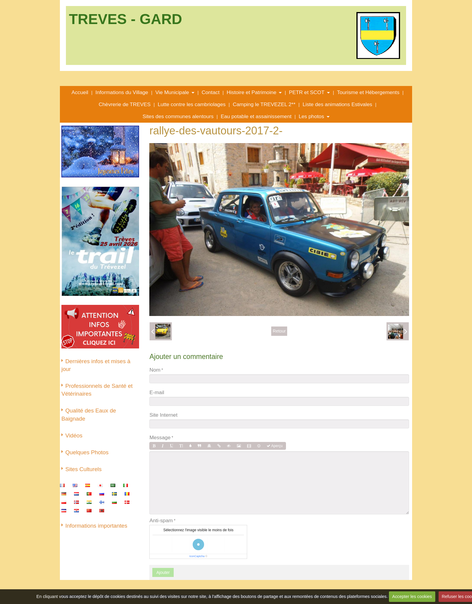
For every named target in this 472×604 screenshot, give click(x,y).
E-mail (156, 392)
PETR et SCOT (306, 92)
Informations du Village (121, 92)
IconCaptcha (197, 556)
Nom (154, 370)
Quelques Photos (87, 452)
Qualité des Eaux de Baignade (88, 414)
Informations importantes (96, 526)
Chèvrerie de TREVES (125, 104)
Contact (211, 92)
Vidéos (73, 435)
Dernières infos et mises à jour (95, 365)
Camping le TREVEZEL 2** (264, 104)
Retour (279, 331)
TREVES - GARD (125, 19)
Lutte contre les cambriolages (192, 104)
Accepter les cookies (412, 596)
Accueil (79, 92)
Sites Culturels (83, 469)
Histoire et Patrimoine (251, 92)
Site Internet (163, 415)
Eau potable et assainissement (256, 116)
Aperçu (274, 446)
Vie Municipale (172, 92)
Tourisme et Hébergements (368, 92)
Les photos (311, 116)
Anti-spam (161, 520)
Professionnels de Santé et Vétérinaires (97, 390)
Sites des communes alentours (177, 116)
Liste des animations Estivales (337, 104)
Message (159, 437)
